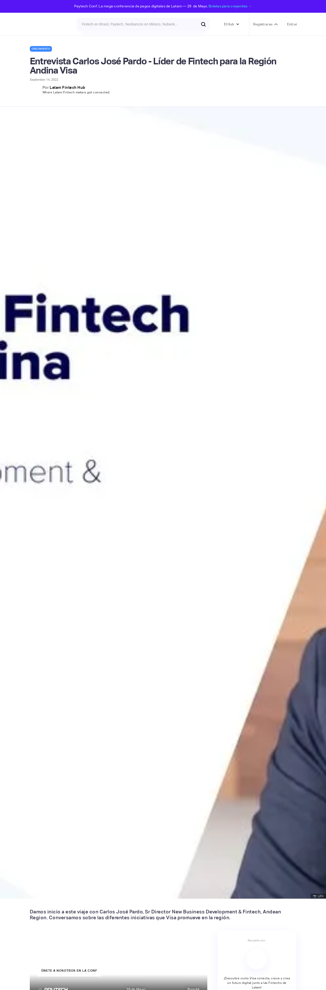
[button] (231, 24)
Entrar (292, 24)
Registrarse (263, 24)
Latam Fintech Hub (67, 87)
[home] (43, 24)
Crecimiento (41, 48)
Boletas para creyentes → (230, 6)
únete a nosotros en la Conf (69, 970)
